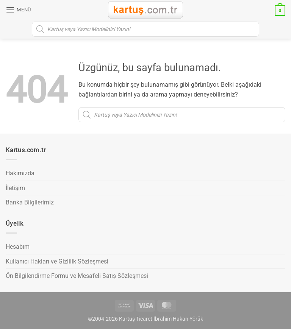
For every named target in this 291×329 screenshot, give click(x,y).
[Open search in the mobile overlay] (145, 29)
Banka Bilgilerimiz (30, 202)
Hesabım (18, 246)
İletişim (15, 188)
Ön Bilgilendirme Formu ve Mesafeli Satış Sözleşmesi (77, 275)
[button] (18, 9)
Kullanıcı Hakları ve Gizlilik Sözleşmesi (57, 261)
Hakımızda (20, 173)
